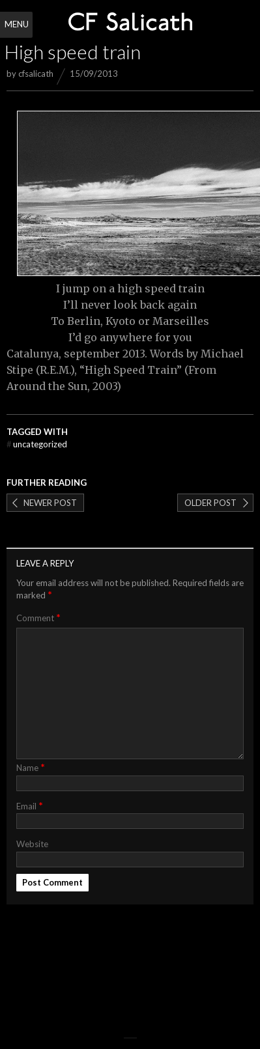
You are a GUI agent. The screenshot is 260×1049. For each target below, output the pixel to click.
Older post (210, 502)
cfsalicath (35, 73)
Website (32, 844)
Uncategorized (37, 444)
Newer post (50, 502)
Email (29, 805)
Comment (38, 617)
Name (30, 767)
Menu (17, 24)
